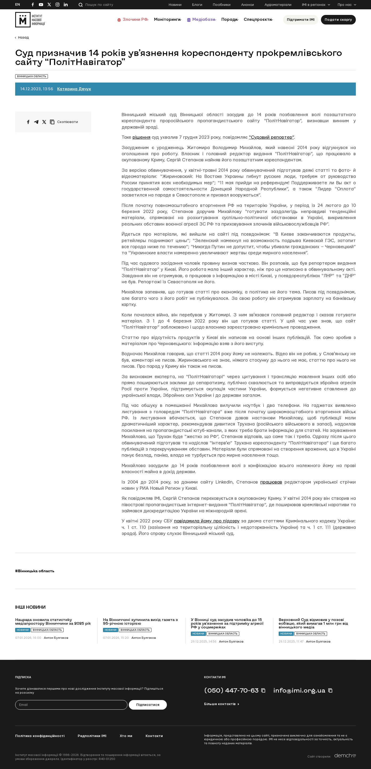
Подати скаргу (338, 20)
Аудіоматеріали (278, 5)
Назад (23, 37)
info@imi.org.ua (299, 690)
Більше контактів (220, 704)
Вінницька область (47, 629)
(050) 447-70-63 (231, 690)
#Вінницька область (34, 571)
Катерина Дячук (74, 89)
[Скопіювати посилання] (65, 122)
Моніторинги (153, 20)
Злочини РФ (117, 20)
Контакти (154, 736)
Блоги (197, 5)
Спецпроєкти (255, 20)
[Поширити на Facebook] (28, 122)
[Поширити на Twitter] (44, 122)
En (17, 4)
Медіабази (193, 20)
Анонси (247, 5)
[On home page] (30, 19)
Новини (175, 5)
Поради (223, 20)
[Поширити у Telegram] (36, 122)
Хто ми (126, 736)
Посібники (221, 5)
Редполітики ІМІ (92, 736)
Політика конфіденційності (39, 736)
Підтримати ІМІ (301, 20)
